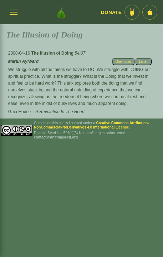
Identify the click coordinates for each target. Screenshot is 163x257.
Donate (111, 12)
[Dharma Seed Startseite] (61, 12)
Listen (143, 62)
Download (123, 62)
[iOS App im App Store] (149, 12)
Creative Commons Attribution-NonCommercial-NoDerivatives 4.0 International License (91, 125)
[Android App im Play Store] (131, 12)
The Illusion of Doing (53, 53)
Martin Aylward (23, 61)
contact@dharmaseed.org (56, 137)
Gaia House (19, 111)
